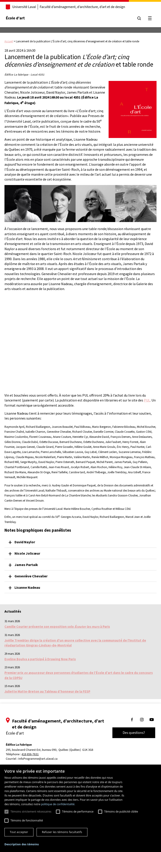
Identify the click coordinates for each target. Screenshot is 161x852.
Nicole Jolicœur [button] (27, 553)
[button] (21, 844)
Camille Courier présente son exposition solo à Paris (57, 626)
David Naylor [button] (24, 542)
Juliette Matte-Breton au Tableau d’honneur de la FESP (47, 691)
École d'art (15, 18)
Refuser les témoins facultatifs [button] (62, 832)
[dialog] (80, 808)
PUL (147, 400)
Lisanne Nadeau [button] (27, 587)
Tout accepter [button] (19, 832)
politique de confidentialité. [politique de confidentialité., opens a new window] (58, 804)
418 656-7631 (30, 754)
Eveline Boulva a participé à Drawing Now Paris (40, 659)
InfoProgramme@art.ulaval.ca (38, 759)
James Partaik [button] (26, 564)
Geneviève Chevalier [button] (30, 576)
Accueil (8, 41)
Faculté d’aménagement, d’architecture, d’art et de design (82, 6)
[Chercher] (139, 18)
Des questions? (134, 732)
